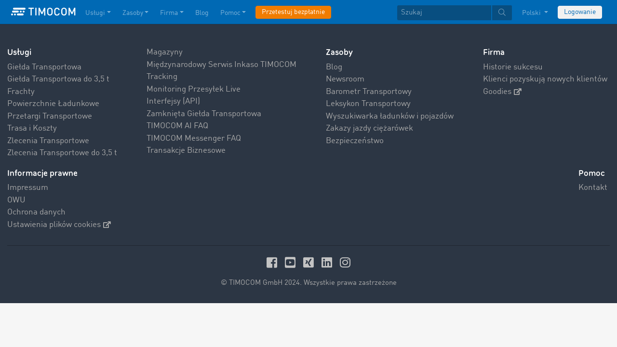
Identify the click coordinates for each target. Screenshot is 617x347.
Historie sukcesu (513, 67)
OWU (16, 200)
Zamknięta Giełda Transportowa (204, 114)
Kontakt (592, 188)
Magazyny (165, 52)
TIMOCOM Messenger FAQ (194, 138)
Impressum (27, 188)
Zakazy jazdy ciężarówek (369, 128)
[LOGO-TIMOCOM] (43, 12)
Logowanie (580, 12)
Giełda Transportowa (44, 67)
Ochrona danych (36, 212)
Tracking (162, 77)
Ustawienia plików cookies (59, 225)
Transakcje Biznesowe (186, 151)
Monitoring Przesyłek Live (194, 89)
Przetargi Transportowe (49, 116)
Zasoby (339, 52)
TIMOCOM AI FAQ (177, 126)
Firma (494, 52)
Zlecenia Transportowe (48, 141)
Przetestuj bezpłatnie (293, 12)
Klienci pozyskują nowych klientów (545, 79)
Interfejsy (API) (173, 101)
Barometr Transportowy (369, 92)
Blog (334, 67)
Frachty (21, 92)
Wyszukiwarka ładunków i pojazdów (390, 116)
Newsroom (345, 79)
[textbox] (454, 13)
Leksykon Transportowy (368, 104)
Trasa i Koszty (32, 128)
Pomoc (591, 173)
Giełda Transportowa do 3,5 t (58, 79)
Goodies (502, 92)
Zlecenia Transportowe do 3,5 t (62, 153)
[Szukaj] (444, 13)
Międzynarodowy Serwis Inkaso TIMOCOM (221, 65)
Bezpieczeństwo (355, 141)
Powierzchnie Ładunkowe (53, 104)
